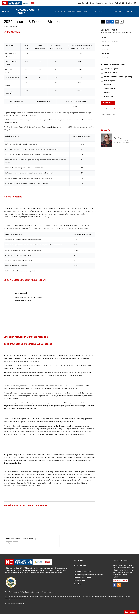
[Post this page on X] (103, 22)
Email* (103, 38)
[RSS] (119, 585)
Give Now (129, 3)
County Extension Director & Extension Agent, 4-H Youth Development (123, 141)
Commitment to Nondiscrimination (22, 592)
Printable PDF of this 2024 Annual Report (25, 505)
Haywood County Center (27, 11)
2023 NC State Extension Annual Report (25, 280)
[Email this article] (117, 22)
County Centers (101, 3)
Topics (111, 3)
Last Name (105, 54)
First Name (105, 46)
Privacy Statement (48, 592)
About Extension (80, 565)
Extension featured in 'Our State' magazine (26, 337)
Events (92, 3)
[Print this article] (122, 22)
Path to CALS (119, 3)
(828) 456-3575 (100, 11)
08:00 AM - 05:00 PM (125, 11)
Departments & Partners (82, 571)
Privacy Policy (111, 114)
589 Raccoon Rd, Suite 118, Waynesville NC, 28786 (71, 11)
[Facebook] (115, 585)
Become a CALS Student (82, 578)
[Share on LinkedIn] (112, 22)
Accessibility (19, 603)
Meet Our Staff (83, 3)
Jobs (76, 568)
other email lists (118, 109)
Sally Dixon (118, 138)
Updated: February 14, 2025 (12, 26)
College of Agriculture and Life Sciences (88, 575)
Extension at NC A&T (81, 581)
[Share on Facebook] (108, 22)
